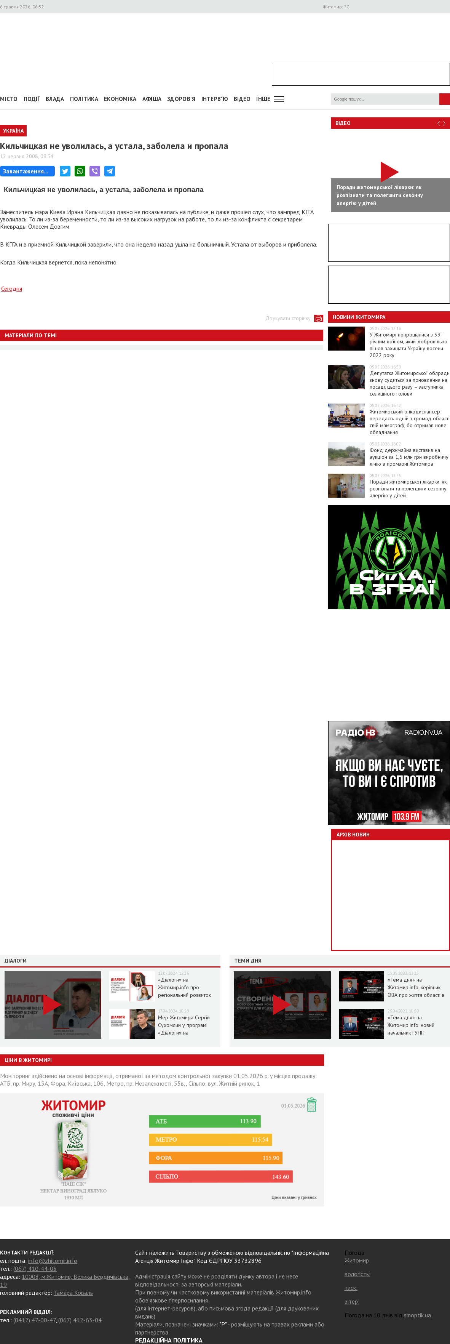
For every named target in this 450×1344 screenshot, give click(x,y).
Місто (9, 99)
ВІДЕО (242, 99)
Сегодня (11, 288)
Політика (84, 99)
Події (32, 99)
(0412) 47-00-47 (34, 1320)
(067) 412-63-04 (80, 1320)
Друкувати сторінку (288, 318)
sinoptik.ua (417, 1315)
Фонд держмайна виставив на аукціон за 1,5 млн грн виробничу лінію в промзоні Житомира (409, 457)
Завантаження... (25, 171)
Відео (343, 123)
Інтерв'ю (214, 99)
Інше (263, 99)
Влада (55, 99)
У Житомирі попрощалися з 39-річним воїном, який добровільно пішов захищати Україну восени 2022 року (408, 345)
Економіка (120, 99)
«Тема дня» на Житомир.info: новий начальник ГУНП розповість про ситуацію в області (418, 1032)
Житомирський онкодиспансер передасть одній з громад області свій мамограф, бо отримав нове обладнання (410, 422)
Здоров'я (181, 99)
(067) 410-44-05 (35, 1268)
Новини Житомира (359, 317)
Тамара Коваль (73, 1292)
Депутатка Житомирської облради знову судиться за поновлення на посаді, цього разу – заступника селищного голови (410, 383)
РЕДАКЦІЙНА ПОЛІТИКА (169, 1340)
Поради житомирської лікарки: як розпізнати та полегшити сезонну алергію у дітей (408, 488)
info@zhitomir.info (52, 1260)
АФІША (152, 99)
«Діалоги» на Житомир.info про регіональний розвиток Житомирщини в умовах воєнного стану (186, 995)
